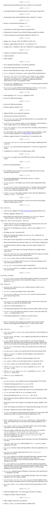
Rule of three (27, 137)
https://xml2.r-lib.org (26, 217)
